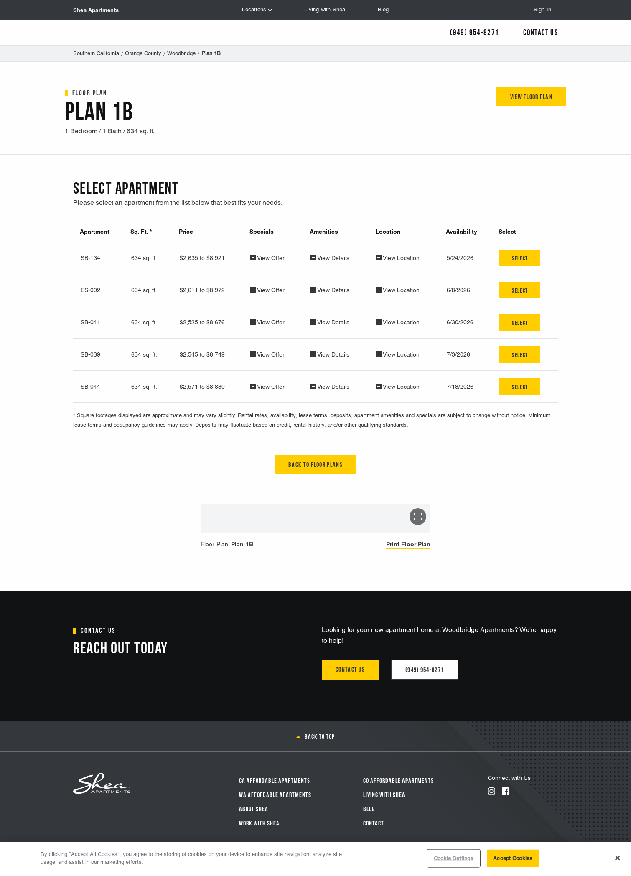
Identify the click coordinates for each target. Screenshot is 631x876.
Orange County (143, 53)
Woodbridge (181, 53)
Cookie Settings (453, 858)
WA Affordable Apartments (275, 794)
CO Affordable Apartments (398, 780)
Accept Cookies (512, 858)
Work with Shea (259, 822)
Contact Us (540, 32)
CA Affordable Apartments (274, 780)
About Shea (253, 808)
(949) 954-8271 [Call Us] (474, 32)
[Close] (617, 857)
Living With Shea (384, 794)
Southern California (96, 53)
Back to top (320, 736)
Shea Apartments (96, 10)
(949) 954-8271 (424, 669)
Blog (369, 808)
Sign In (542, 9)
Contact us (350, 668)
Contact (373, 822)
